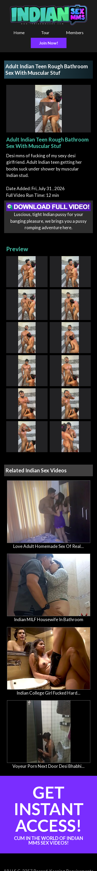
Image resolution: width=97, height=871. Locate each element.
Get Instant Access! (48, 814)
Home (19, 32)
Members (75, 32)
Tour (45, 32)
